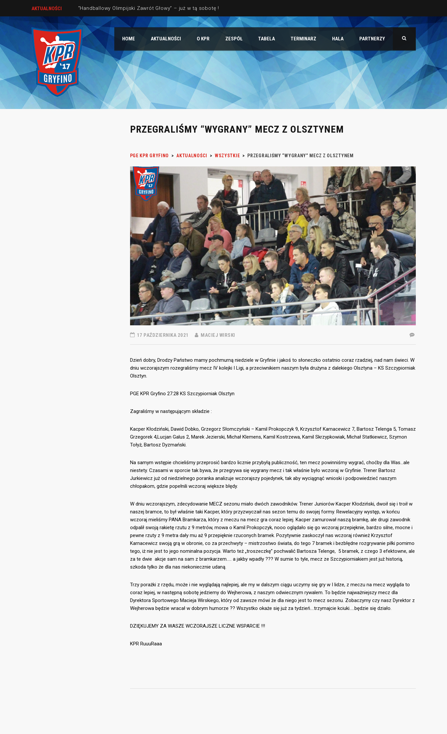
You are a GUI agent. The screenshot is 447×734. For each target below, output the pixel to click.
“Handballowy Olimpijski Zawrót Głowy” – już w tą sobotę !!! (150, 8)
